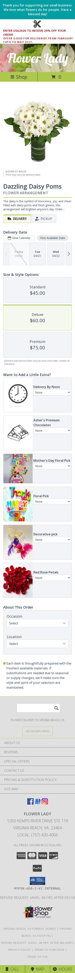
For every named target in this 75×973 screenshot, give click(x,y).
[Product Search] (38, 708)
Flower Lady (37, 58)
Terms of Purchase (49, 950)
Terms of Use (37, 957)
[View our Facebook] (30, 803)
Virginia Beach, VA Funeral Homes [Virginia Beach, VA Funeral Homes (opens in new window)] (29, 928)
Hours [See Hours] (62, 969)
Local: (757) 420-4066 (37, 835)
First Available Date (52, 238)
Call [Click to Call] (12, 969)
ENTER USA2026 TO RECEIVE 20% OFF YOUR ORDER (38, 32)
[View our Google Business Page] (37, 803)
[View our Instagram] (45, 803)
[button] (37, 881)
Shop (18, 76)
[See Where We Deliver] (37, 731)
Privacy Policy (19, 950)
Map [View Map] (37, 969)
